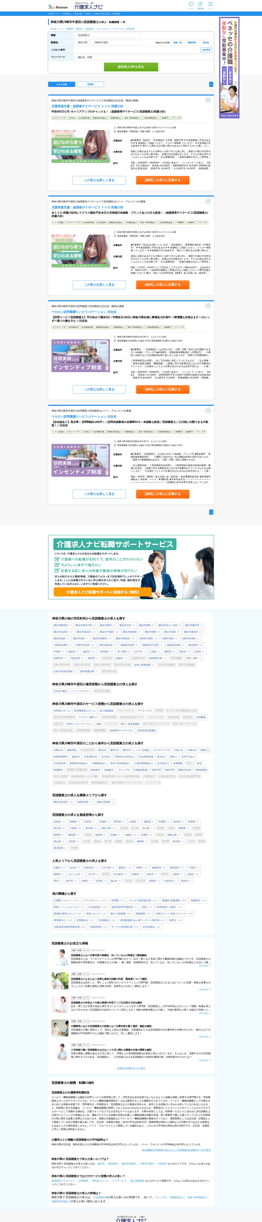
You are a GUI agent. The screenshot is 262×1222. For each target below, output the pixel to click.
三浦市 (155, 651)
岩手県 (89, 821)
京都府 (115, 834)
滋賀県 (100, 834)
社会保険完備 (146, 756)
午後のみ (192, 750)
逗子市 (140, 651)
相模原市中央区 (152, 645)
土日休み (106, 756)
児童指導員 (99, 926)
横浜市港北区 (86, 631)
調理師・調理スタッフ (68, 913)
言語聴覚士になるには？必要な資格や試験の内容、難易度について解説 (109, 979)
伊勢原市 (60, 658)
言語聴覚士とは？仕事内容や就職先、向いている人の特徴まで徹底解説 (109, 955)
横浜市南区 (147, 625)
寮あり (173, 756)
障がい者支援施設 (130, 723)
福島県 (149, 821)
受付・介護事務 (121, 913)
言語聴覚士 (107, 920)
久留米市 (170, 880)
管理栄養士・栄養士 (169, 907)
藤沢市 (89, 651)
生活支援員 (152, 926)
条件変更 (206, 50)
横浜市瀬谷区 (193, 631)
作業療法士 (86, 920)
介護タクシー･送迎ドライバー (174, 913)
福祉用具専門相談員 (124, 907)
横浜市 (125, 867)
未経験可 (70, 29)
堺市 (58, 880)
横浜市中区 (127, 625)
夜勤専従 (72, 750)
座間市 (93, 658)
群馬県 (193, 821)
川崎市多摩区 (63, 645)
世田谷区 (91, 867)
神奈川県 (109, 828)
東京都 (92, 828)
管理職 (118, 900)
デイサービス (118, 29)
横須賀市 (196, 645)
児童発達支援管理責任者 (70, 926)
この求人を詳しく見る (99, 180)
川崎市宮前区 (85, 645)
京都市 (177, 874)
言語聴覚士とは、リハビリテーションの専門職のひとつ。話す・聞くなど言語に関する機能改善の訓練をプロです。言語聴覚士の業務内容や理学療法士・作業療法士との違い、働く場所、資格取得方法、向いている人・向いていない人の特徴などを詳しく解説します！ (141, 962)
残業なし (205, 750)
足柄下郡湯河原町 (65, 671)
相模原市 (159, 867)
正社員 (53, 29)
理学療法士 (63, 920)
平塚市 (59, 651)
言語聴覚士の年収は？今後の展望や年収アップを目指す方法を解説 (106, 1002)
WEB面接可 (201, 769)
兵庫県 (147, 834)
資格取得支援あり (78, 763)
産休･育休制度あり (120, 763)
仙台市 (75, 867)
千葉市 (194, 867)
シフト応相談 (142, 750)
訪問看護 (201, 717)
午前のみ (178, 750)
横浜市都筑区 (125, 638)
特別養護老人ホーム (85, 710)
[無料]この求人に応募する (163, 180)
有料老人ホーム (62, 710)
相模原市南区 (176, 645)
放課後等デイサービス (121, 730)
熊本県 (178, 841)
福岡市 (154, 880)
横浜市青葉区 (102, 638)
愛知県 (74, 834)
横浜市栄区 (61, 638)
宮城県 (104, 821)
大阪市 (193, 874)
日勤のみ (58, 750)
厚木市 (184, 651)
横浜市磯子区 (194, 625)
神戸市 (71, 880)
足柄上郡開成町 (144, 664)
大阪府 (131, 834)
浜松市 (152, 874)
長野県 (184, 828)
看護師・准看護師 (174, 900)
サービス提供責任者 (144, 900)
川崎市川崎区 (148, 638)
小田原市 (106, 651)
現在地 (206, 42)
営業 (147, 907)
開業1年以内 (184, 769)
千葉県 (76, 828)
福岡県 (142, 841)
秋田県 (119, 821)
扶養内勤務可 (61, 756)
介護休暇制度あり (143, 763)
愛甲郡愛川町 (89, 671)
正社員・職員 (60, 691)
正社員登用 (60, 763)
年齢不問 (169, 769)
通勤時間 (192, 42)
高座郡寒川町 (158, 658)
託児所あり (163, 763)
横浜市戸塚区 (109, 631)
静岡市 (137, 874)
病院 (99, 723)
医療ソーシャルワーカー (69, 907)
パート (61, 29)
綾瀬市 (121, 658)
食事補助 (178, 763)
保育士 (176, 920)
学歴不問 (156, 769)
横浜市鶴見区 (63, 625)
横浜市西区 (108, 625)
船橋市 (59, 874)
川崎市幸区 (170, 638)
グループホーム (104, 29)
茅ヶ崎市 (124, 651)
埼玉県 (60, 828)
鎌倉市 (73, 651)
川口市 (93, 874)
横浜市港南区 (132, 631)
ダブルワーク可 (161, 750)
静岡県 (59, 834)
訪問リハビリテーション (80, 723)
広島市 (101, 880)
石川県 (147, 828)
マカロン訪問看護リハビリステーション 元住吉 (83, 312)
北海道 (60, 821)
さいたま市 (76, 874)
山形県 (134, 821)
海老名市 (77, 658)
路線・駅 (178, 42)
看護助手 (198, 900)
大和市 (199, 651)
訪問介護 (130, 29)
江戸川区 (108, 867)
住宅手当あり (188, 756)
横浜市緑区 (172, 631)
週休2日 (79, 29)
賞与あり (161, 756)
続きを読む (204, 966)
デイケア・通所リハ (89, 717)
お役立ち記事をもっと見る (131, 1068)
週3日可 (127, 750)
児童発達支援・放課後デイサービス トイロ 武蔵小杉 (87, 106)
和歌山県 (174, 834)
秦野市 (169, 651)
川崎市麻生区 (108, 645)
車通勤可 (58, 769)
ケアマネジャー (96, 900)
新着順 (90, 84)
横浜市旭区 (153, 631)
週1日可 (102, 750)
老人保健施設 (106, 710)
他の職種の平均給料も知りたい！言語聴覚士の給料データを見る (176, 1150)
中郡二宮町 (194, 658)
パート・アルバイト (81, 691)
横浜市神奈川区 (86, 625)
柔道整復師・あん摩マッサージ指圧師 (142, 920)
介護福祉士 (90, 29)
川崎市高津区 (191, 638)
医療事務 (143, 913)
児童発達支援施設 (146, 730)
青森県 (75, 821)
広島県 (73, 841)
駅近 (199, 763)
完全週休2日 (90, 756)
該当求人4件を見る (131, 67)
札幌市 (60, 867)
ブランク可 (123, 769)
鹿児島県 (60, 848)
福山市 (116, 880)
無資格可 (95, 769)
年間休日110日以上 (124, 756)
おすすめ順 (62, 84)
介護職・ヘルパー (67, 900)
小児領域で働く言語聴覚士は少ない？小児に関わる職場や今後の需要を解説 (111, 1049)
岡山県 (59, 841)
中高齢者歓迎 (140, 769)
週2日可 (114, 750)
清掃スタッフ (96, 913)
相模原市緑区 (130, 645)
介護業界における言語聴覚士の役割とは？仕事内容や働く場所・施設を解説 (111, 1026)
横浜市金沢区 (63, 631)
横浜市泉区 (81, 638)
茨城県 (164, 821)
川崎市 (142, 867)
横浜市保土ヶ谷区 (170, 625)
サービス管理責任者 (125, 926)
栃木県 (178, 821)
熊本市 (186, 880)
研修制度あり (99, 763)
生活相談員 (98, 907)
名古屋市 (120, 874)
